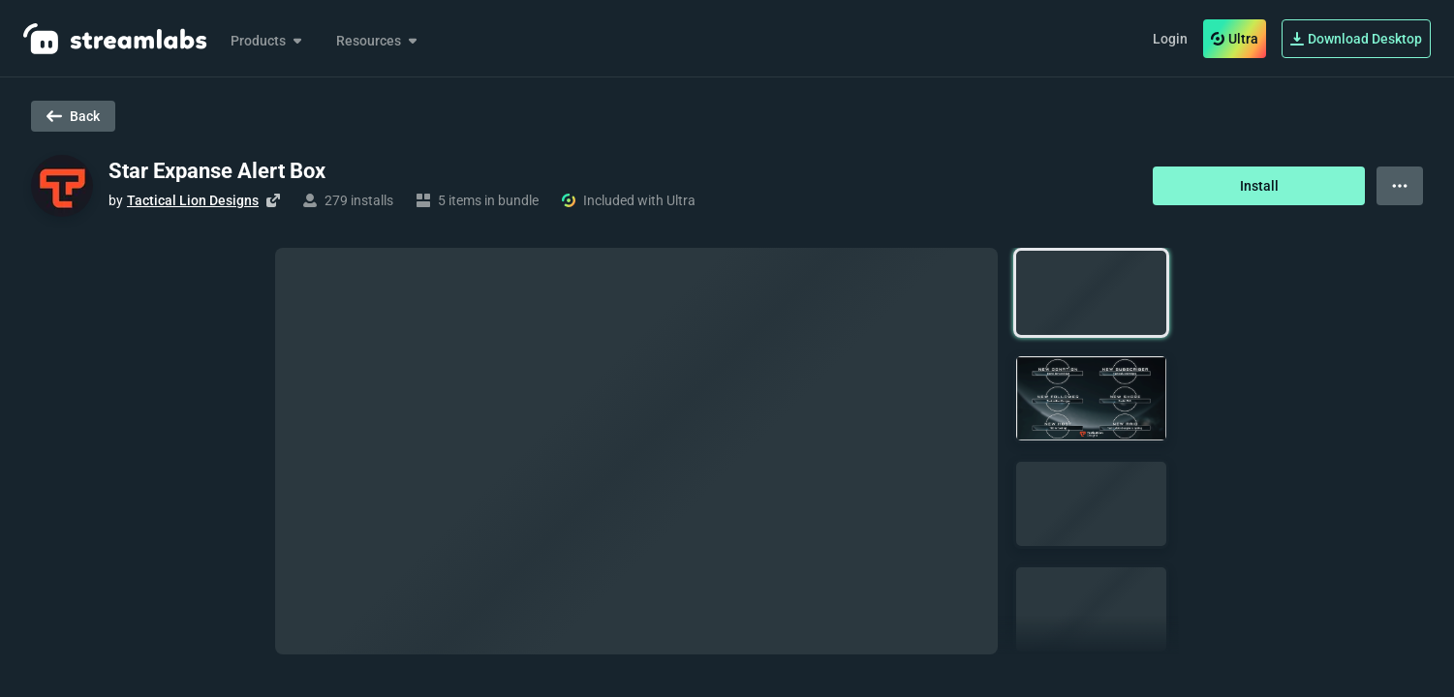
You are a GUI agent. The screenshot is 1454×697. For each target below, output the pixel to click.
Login (1170, 38)
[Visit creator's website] (273, 200)
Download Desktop (1356, 38)
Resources (378, 40)
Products (268, 40)
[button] (1091, 293)
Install (1259, 186)
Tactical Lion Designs (193, 200)
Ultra (1234, 38)
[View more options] (1400, 186)
